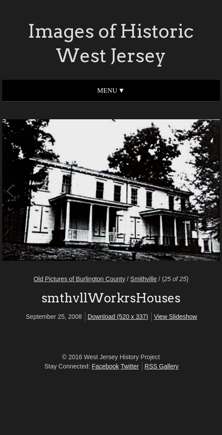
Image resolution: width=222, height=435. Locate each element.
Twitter (130, 366)
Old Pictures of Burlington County (79, 278)
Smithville (143, 278)
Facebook (105, 366)
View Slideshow (175, 316)
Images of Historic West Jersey (111, 43)
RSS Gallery (162, 366)
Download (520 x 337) (118, 316)
